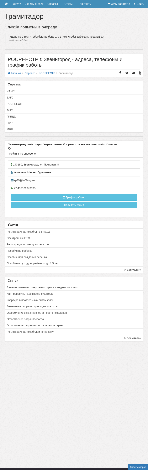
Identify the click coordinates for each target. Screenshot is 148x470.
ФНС (10, 110)
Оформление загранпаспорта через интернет (35, 325)
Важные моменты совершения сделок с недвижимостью (42, 287)
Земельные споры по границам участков (32, 306)
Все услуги (132, 269)
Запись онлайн (34, 3)
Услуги (17, 3)
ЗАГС (10, 97)
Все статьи (132, 338)
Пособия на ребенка (19, 250)
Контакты (85, 3)
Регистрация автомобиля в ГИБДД (28, 231)
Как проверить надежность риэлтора (30, 293)
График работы (74, 197)
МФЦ (10, 129)
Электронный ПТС (18, 238)
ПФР (10, 122)
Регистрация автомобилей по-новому (30, 331)
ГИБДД (11, 116)
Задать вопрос (138, 467)
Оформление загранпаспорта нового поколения (37, 312)
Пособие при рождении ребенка (27, 257)
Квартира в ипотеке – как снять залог (30, 300)
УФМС (11, 91)
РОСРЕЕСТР (15, 103)
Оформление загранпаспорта (25, 319)
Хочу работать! (119, 3)
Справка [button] (54, 3)
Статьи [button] (70, 3)
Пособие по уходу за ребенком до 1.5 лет (33, 263)
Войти (139, 3)
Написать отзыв (74, 204)
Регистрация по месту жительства (28, 244)
